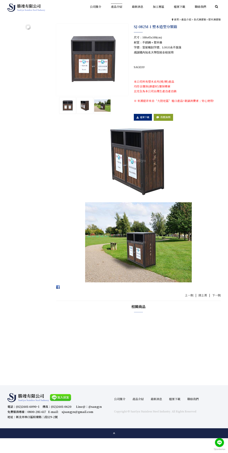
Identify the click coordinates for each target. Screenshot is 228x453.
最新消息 (156, 399)
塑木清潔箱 (214, 19)
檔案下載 (144, 117)
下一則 (216, 295)
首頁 (176, 19)
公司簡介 (119, 399)
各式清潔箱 (200, 19)
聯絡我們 (193, 399)
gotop (114, 433)
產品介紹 (186, 19)
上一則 (189, 295)
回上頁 (203, 295)
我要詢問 (165, 117)
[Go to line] (219, 442)
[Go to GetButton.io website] (219, 449)
